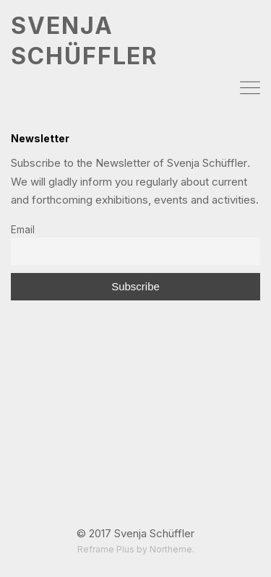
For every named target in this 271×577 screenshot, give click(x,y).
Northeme (171, 549)
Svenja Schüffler (154, 533)
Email (23, 229)
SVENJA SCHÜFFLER (84, 41)
